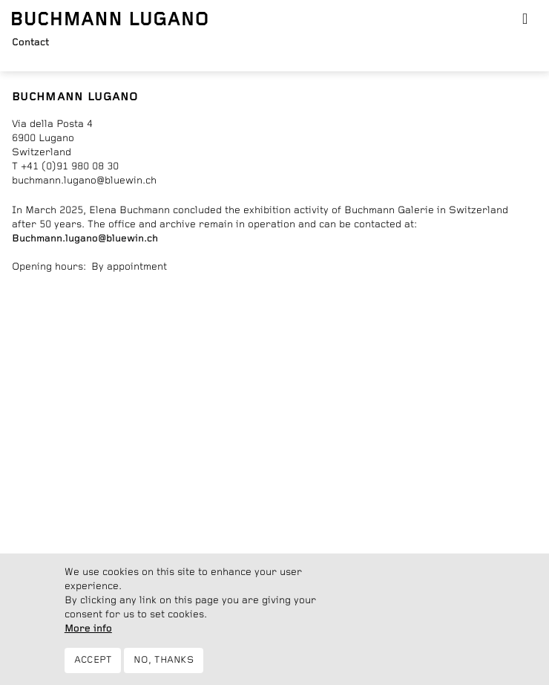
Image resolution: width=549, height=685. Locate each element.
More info (88, 628)
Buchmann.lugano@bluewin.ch (85, 238)
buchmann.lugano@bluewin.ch (84, 180)
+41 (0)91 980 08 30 (70, 166)
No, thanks (164, 660)
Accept (93, 660)
